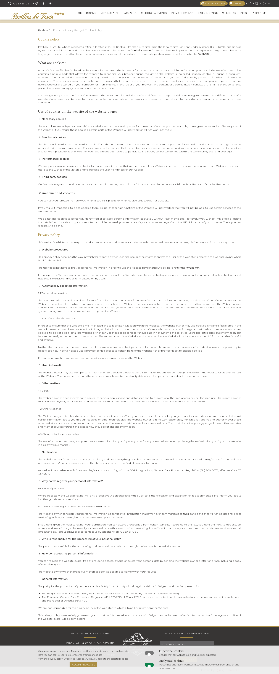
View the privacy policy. (50, 658)
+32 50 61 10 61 (128, 531)
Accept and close (83, 664)
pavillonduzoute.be (166, 54)
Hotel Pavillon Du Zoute (90, 633)
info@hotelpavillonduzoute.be (57, 531)
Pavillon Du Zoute (49, 30)
